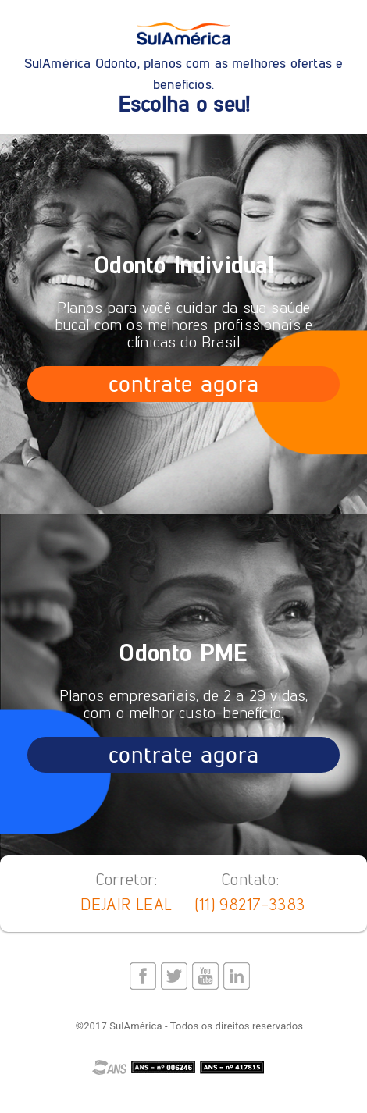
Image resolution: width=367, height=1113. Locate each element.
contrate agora (183, 384)
